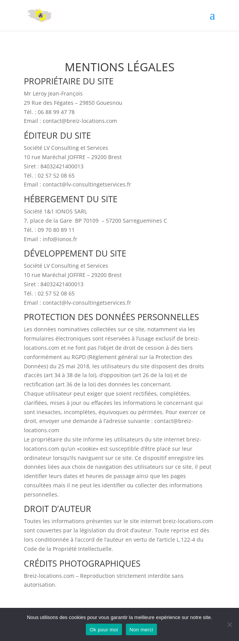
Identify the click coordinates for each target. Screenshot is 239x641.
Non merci (142, 630)
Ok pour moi (104, 630)
